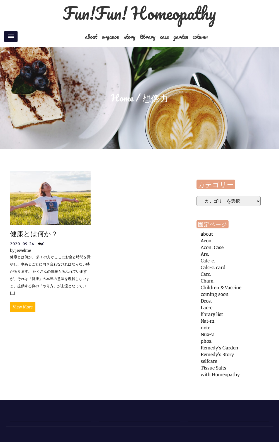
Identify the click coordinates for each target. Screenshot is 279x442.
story (129, 36)
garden (180, 36)
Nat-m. (208, 321)
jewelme (20, 250)
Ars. (205, 254)
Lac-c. (207, 307)
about (91, 36)
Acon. (207, 240)
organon (110, 36)
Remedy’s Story (217, 354)
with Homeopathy (220, 374)
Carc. (206, 274)
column (200, 36)
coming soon (215, 294)
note (205, 327)
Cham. (208, 281)
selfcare (209, 361)
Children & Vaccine (221, 287)
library (148, 36)
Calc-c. (208, 261)
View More (23, 307)
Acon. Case (212, 247)
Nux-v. (207, 334)
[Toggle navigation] (11, 36)
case (164, 36)
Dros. (206, 301)
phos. (206, 341)
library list (212, 314)
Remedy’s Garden (219, 348)
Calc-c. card (213, 267)
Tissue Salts (213, 368)
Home (122, 97)
